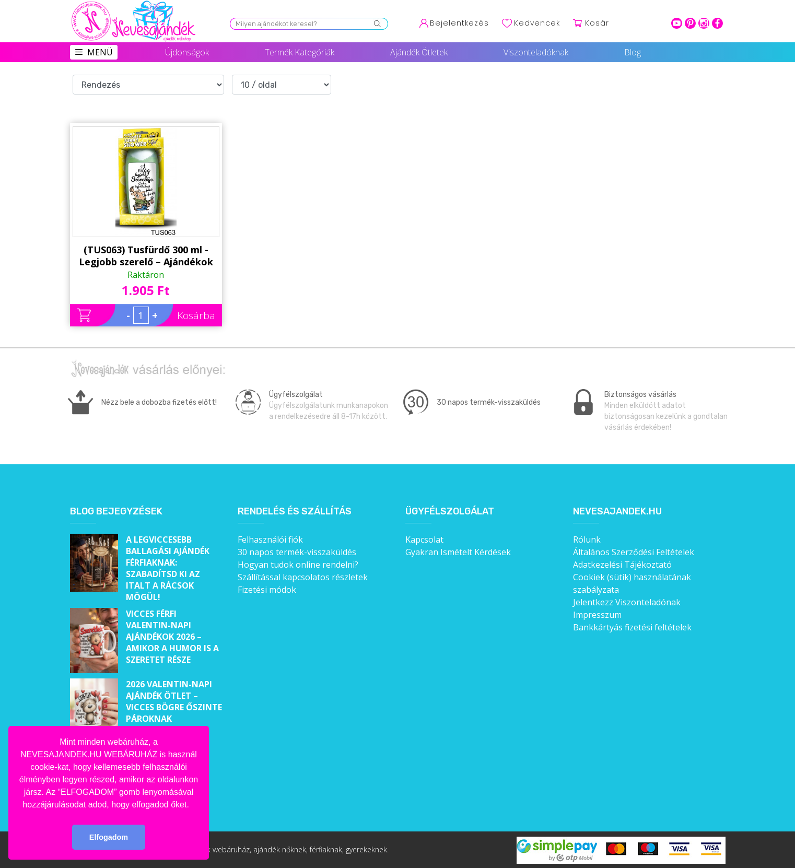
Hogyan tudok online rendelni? (298, 564)
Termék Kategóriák (299, 52)
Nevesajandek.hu (617, 511)
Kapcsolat (424, 539)
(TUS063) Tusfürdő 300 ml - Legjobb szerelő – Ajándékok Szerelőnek (146, 255)
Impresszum (597, 614)
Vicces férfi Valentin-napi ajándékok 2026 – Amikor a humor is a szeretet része (172, 636)
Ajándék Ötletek (419, 52)
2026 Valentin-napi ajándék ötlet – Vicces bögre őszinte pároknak (174, 701)
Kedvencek (537, 23)
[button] (192, 805)
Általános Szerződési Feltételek (633, 552)
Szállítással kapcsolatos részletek (303, 577)
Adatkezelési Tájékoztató (622, 564)
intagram (703, 23)
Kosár (597, 23)
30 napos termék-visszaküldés (297, 552)
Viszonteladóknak (536, 52)
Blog (632, 52)
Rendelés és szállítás (295, 511)
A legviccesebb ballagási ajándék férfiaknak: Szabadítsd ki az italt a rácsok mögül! (167, 568)
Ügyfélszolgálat (449, 511)
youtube (676, 23)
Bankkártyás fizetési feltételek (632, 627)
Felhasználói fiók (270, 539)
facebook (717, 23)
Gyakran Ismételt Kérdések (458, 552)
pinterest (690, 23)
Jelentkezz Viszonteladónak (627, 602)
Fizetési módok (267, 589)
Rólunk (587, 539)
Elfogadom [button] (108, 837)
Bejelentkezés (459, 23)
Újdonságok (187, 52)
